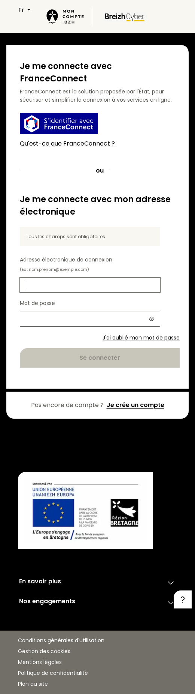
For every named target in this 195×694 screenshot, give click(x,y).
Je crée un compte (135, 405)
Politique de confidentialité (53, 673)
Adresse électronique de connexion (66, 264)
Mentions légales (40, 662)
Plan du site (33, 684)
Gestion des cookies (44, 651)
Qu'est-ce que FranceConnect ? (67, 143)
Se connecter (99, 357)
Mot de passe (37, 303)
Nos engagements (97, 602)
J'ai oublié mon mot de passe (141, 337)
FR (22, 10)
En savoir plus (97, 582)
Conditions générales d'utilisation (61, 640)
